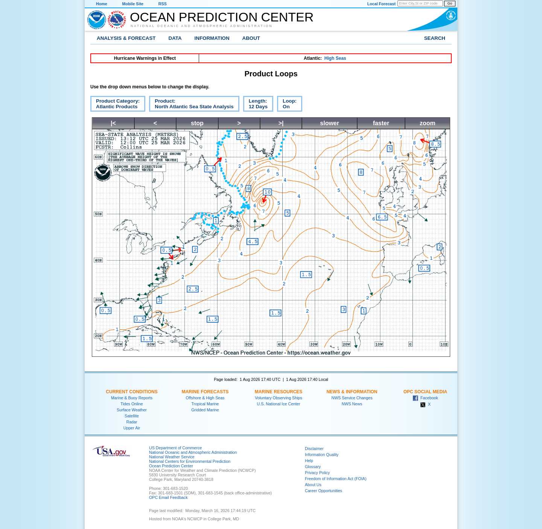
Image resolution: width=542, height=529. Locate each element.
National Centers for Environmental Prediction (189, 461)
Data (175, 38)
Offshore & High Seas (205, 398)
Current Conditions (131, 391)
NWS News (352, 404)
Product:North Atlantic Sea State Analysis (191, 105)
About (251, 38)
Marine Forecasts (205, 391)
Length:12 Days (255, 105)
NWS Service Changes (352, 398)
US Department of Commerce (175, 448)
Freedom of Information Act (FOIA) (335, 478)
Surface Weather (132, 410)
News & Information (351, 391)
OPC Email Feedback (168, 497)
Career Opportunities (323, 490)
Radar (131, 422)
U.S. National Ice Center (278, 404)
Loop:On (287, 105)
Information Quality (321, 454)
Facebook (425, 398)
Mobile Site (132, 4)
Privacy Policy (317, 472)
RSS (162, 4)
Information (212, 38)
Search (434, 38)
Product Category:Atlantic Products (115, 105)
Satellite (132, 416)
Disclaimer (314, 448)
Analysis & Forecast (126, 38)
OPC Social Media (425, 391)
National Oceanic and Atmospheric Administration (202, 26)
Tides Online (131, 404)
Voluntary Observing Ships (278, 398)
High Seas (335, 58)
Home (101, 4)
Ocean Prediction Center (222, 17)
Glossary (313, 466)
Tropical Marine (205, 404)
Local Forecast (381, 4)
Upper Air (131, 428)
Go (450, 3)
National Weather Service (172, 457)
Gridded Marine (205, 410)
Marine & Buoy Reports (131, 398)
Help (309, 460)
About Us (313, 484)
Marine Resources (279, 391)
